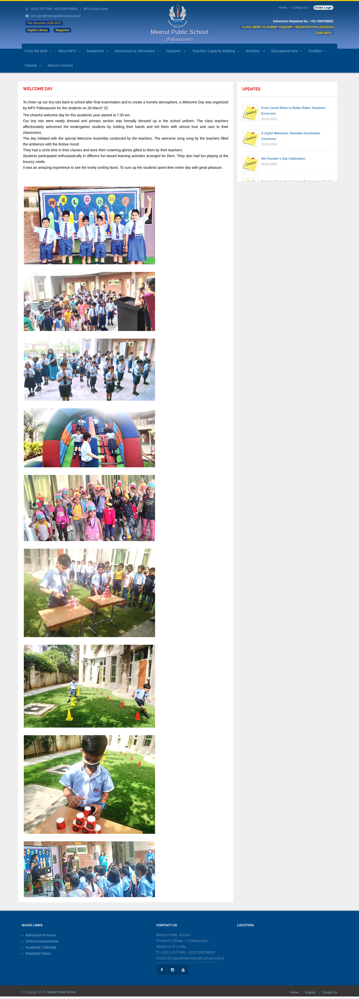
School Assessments (42, 941)
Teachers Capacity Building (215, 51)
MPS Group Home (95, 9)
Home (283, 7)
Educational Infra (286, 51)
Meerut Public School (61, 992)
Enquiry (310, 992)
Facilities (318, 51)
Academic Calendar (41, 947)
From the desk (38, 51)
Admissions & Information (137, 51)
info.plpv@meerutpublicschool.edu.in (56, 16)
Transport (175, 51)
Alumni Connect (60, 65)
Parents (33, 65)
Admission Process (41, 935)
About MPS (69, 51)
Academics (97, 51)
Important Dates (38, 953)
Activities (255, 51)
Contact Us (300, 7)
